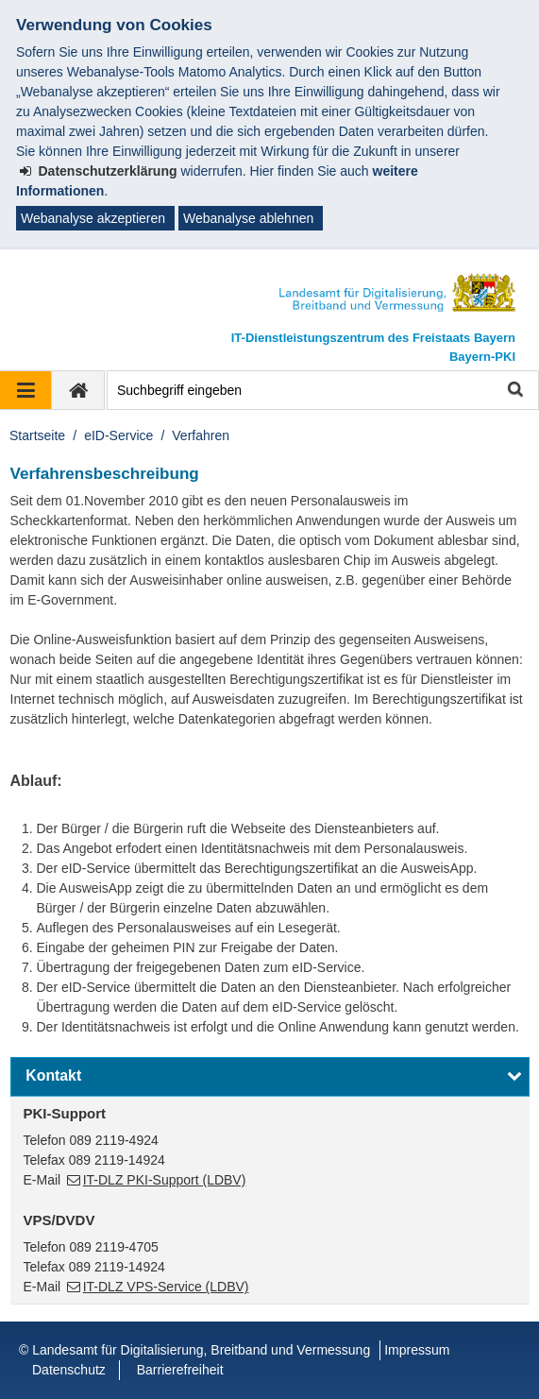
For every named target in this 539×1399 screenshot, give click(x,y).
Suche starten (514, 390)
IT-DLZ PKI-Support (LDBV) (164, 1179)
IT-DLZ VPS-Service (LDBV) (166, 1286)
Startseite (37, 435)
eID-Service (118, 435)
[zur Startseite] (78, 390)
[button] (270, 1077)
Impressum (416, 1349)
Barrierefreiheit (180, 1369)
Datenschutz (69, 1369)
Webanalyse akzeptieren (93, 218)
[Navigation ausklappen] (26, 390)
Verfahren (200, 435)
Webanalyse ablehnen (248, 218)
